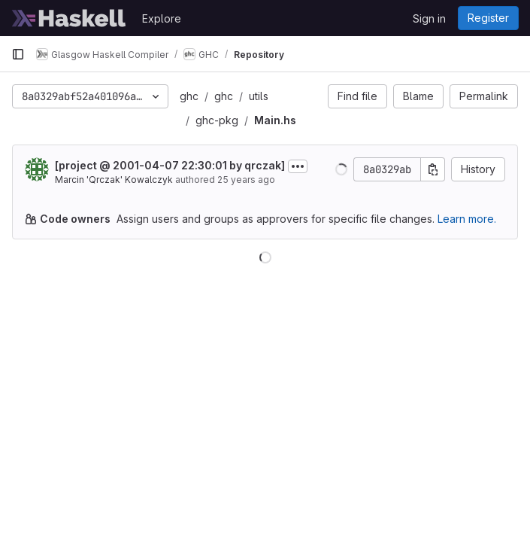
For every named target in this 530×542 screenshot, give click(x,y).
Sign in (429, 18)
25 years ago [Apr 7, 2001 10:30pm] (246, 179)
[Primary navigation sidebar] (18, 54)
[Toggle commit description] (297, 166)
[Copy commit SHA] (433, 169)
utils (258, 96)
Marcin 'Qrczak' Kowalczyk (114, 179)
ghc (189, 96)
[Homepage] (69, 18)
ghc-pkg (216, 120)
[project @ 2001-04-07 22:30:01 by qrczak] (170, 165)
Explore (161, 18)
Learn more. (467, 218)
